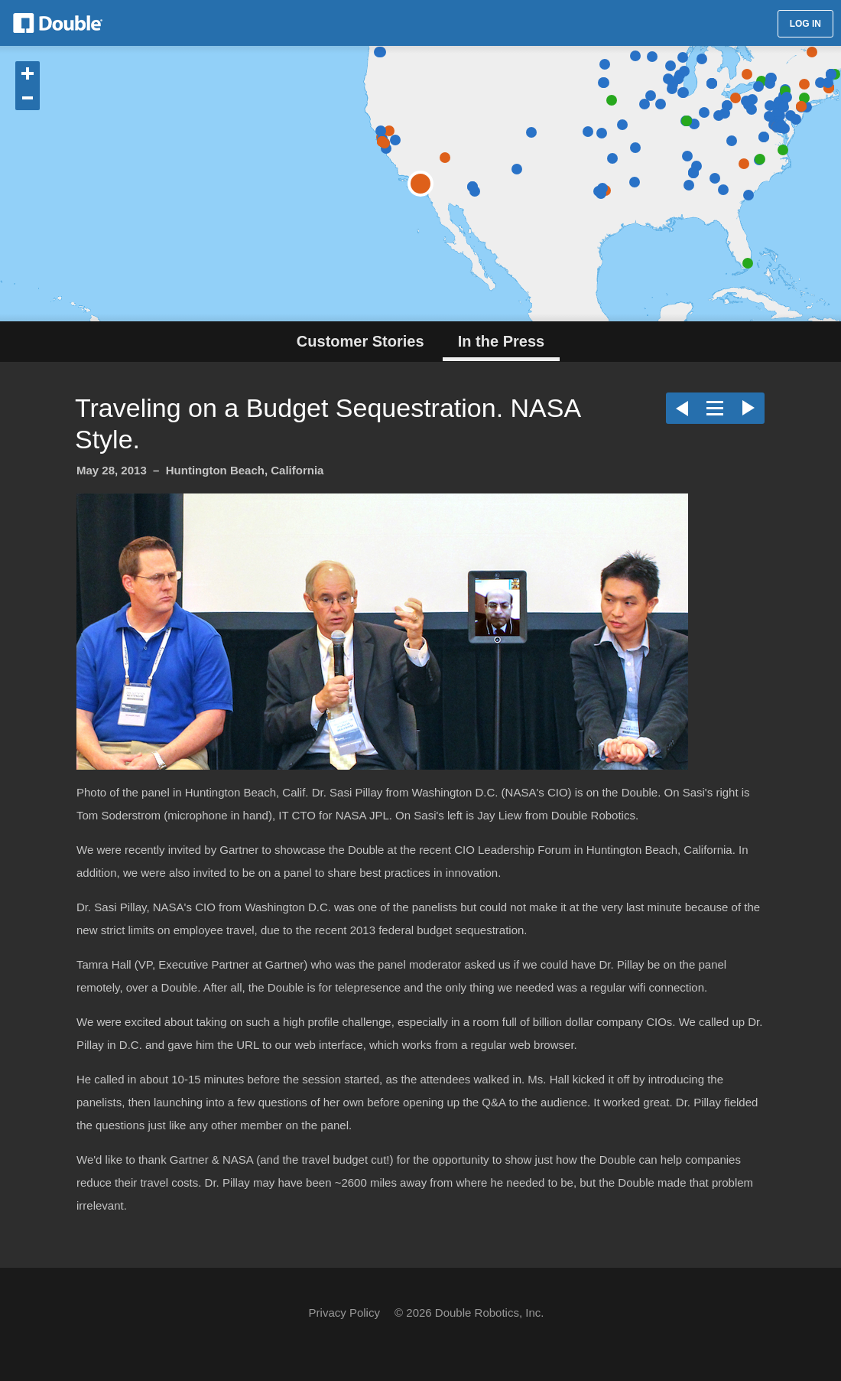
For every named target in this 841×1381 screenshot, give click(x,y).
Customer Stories (360, 341)
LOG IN (805, 23)
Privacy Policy (344, 1312)
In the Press (501, 341)
